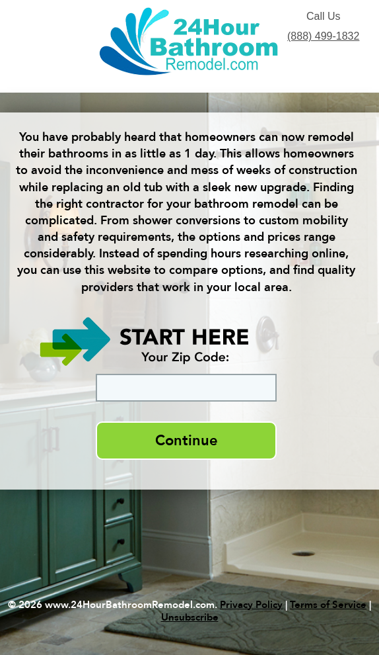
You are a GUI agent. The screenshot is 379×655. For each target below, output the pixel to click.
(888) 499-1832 (323, 36)
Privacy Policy (251, 604)
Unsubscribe (190, 617)
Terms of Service (328, 604)
